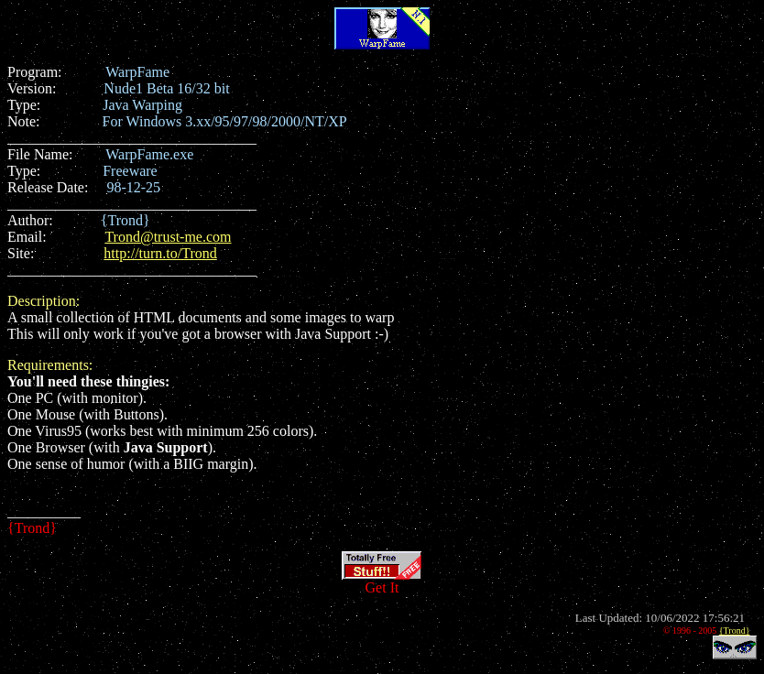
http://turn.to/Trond (160, 253)
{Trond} (734, 630)
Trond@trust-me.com (167, 237)
